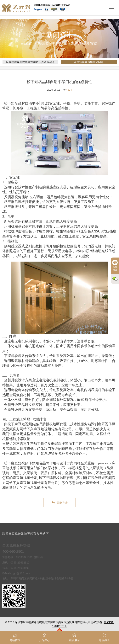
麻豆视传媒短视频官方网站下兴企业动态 (30, 62)
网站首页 (43, 43)
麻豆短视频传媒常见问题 (83, 43)
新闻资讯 (58, 43)
